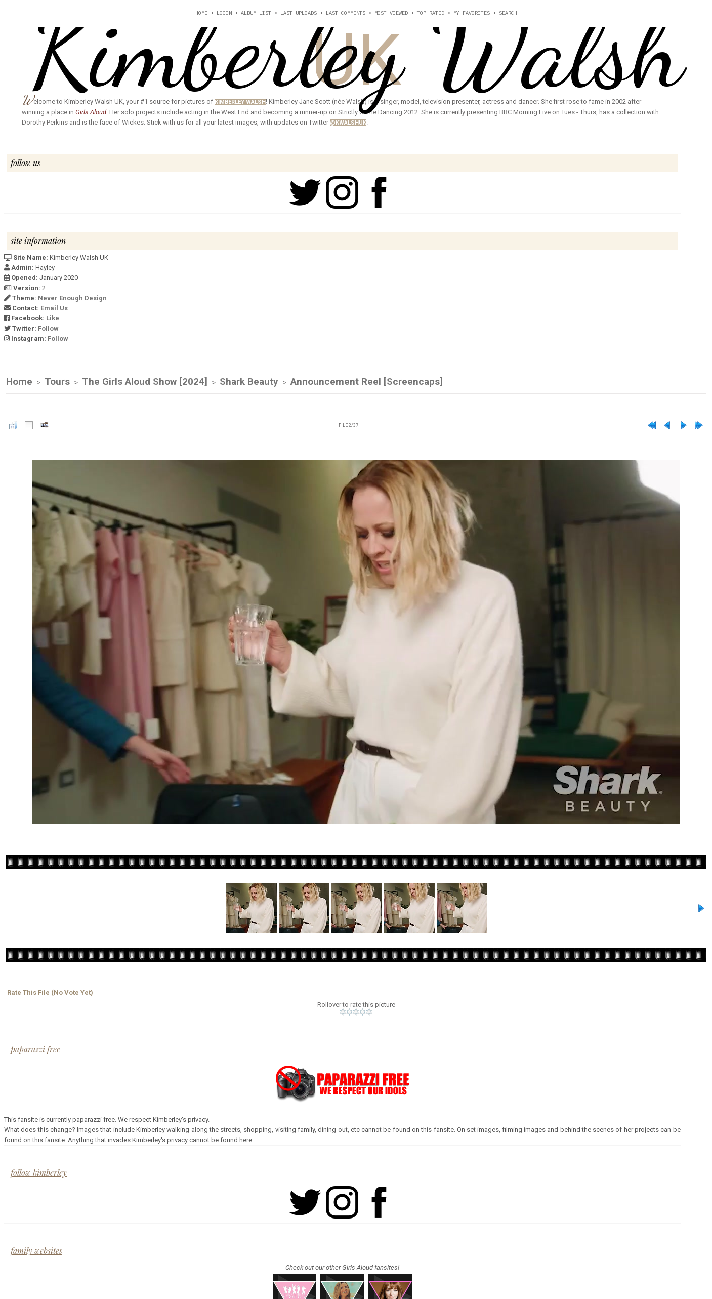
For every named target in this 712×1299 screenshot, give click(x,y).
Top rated (430, 13)
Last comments (345, 13)
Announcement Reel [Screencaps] (366, 382)
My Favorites (471, 13)
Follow (48, 328)
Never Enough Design (72, 298)
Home (201, 13)
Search (508, 13)
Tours (57, 382)
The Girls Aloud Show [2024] (144, 382)
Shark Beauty (249, 382)
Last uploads (298, 13)
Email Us (54, 308)
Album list (256, 13)
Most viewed (391, 13)
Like (52, 318)
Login (224, 13)
